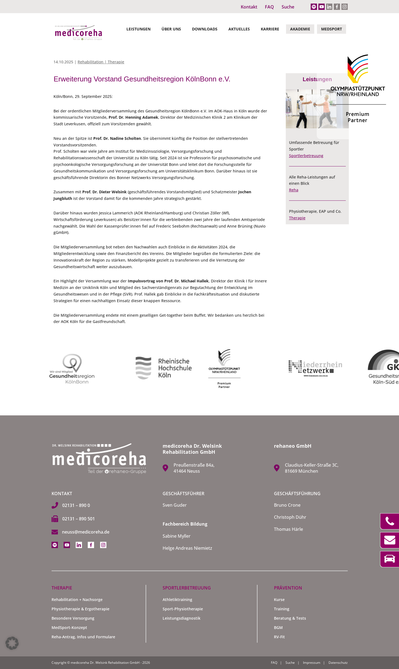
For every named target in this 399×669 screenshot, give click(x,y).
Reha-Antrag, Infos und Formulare (83, 636)
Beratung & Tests (290, 618)
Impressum (311, 662)
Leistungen (138, 29)
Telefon (389, 521)
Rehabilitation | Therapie (101, 61)
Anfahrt (389, 559)
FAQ (269, 7)
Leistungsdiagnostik (181, 618)
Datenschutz (338, 662)
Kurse (279, 599)
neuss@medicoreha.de (85, 532)
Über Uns (171, 29)
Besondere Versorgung (73, 618)
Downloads (204, 29)
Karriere (270, 29)
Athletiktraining (177, 599)
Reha (293, 189)
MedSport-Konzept (69, 627)
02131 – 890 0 (76, 505)
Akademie (300, 29)
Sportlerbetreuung (306, 155)
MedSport (331, 29)
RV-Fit (279, 636)
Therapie (297, 217)
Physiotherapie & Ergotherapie (80, 608)
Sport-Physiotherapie (183, 608)
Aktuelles (239, 29)
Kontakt (249, 7)
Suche (288, 7)
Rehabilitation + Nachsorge (77, 599)
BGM (278, 627)
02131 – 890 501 (78, 519)
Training (281, 608)
